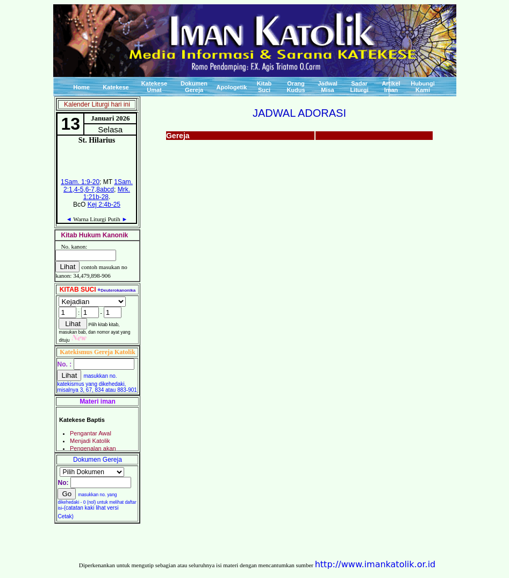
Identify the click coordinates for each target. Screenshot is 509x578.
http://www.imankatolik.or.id (375, 564)
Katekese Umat (154, 86)
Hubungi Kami (423, 86)
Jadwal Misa (328, 86)
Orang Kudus (295, 86)
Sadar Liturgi (359, 86)
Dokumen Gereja (194, 86)
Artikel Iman (391, 86)
